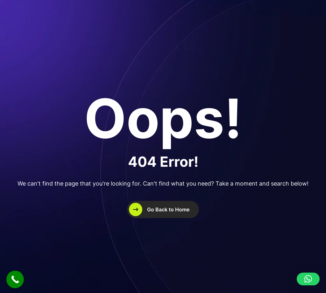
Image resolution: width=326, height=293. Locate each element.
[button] (308, 279)
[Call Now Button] (15, 279)
